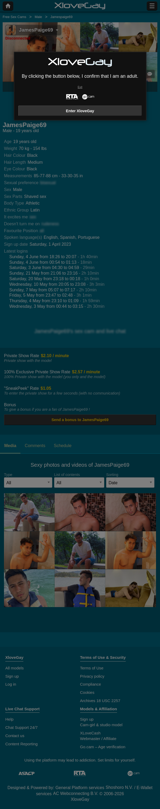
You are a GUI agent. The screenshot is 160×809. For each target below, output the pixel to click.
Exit (80, 87)
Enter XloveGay (80, 111)
